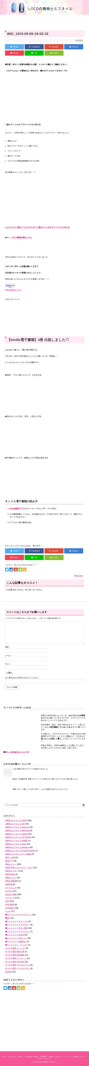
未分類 (8, 972)
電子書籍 (43, 1056)
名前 (7, 647)
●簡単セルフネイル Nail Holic (17, 831)
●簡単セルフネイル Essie (15, 844)
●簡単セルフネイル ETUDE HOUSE (20, 851)
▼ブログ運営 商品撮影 (14, 955)
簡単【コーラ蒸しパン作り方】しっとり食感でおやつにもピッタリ (40, 789)
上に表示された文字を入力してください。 (22, 678)
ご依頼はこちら (77, 1056)
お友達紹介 (9, 908)
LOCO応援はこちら (13, 290)
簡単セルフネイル (55, 1056)
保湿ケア (9, 861)
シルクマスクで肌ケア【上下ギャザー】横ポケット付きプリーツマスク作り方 (37, 227)
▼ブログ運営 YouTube (14, 962)
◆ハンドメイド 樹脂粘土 (15, 942)
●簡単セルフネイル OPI (15, 824)
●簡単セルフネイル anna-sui (17, 827)
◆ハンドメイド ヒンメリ (16, 945)
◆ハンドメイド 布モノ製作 (16, 928)
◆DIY (7, 918)
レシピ (8, 911)
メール (8, 656)
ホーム (4, 1056)
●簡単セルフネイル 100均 (16, 820)
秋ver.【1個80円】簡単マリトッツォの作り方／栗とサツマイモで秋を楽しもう (45, 779)
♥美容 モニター (11, 871)
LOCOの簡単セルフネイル (47, 1062)
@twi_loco (78, 576)
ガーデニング (10, 888)
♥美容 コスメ (10, 878)
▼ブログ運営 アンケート (15, 958)
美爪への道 (9, 857)
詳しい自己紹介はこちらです (17, 752)
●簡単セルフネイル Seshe (16, 834)
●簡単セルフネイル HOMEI (16, 841)
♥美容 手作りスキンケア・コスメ (19, 868)
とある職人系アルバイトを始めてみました (30, 769)
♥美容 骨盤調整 (11, 881)
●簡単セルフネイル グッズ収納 (18, 854)
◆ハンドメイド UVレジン (16, 938)
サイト (8, 664)
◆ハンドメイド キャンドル (16, 921)
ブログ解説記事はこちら (22, 237)
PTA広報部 (9, 905)
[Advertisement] (44, 317)
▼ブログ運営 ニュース (14, 948)
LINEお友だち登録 (31, 1056)
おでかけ (9, 891)
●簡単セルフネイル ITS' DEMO (18, 837)
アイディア (9, 898)
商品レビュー (10, 864)
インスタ (67, 1056)
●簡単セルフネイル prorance (17, 847)
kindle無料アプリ (17, 509)
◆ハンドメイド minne (14, 935)
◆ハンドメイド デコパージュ (17, 931)
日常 (7, 901)
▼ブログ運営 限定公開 (14, 952)
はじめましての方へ (16, 1056)
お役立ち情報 (10, 894)
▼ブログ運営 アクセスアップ (17, 965)
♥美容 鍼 (8, 884)
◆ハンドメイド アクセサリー (17, 925)
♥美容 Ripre (10, 874)
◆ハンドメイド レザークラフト (18, 915)
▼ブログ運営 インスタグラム (17, 968)
